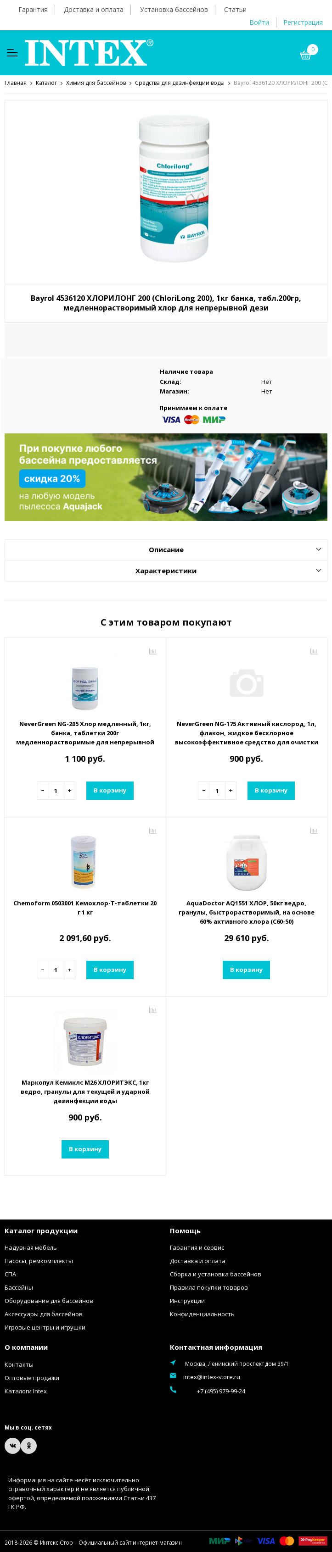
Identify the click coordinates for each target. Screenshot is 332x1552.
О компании (26, 1346)
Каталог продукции (41, 1230)
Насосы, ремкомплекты (39, 1260)
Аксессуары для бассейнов (44, 1313)
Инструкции (187, 1300)
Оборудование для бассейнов (49, 1300)
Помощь (185, 1230)
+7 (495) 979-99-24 (207, 1389)
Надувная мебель (31, 1247)
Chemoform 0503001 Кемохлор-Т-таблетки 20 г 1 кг (85, 907)
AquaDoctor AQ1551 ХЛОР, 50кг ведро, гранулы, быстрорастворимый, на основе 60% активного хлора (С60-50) (247, 911)
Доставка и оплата (94, 9)
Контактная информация (216, 1346)
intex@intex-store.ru (211, 1376)
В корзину (110, 790)
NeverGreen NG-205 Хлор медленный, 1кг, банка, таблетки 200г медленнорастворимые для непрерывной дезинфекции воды (85, 737)
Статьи (235, 9)
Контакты (19, 1364)
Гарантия (33, 9)
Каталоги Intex (26, 1390)
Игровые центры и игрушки (45, 1327)
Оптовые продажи (32, 1377)
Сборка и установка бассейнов (215, 1273)
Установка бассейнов (174, 9)
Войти (259, 22)
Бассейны (19, 1287)
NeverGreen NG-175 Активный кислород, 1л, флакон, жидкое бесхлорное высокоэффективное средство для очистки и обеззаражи (246, 737)
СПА (10, 1273)
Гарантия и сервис (197, 1247)
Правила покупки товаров (209, 1287)
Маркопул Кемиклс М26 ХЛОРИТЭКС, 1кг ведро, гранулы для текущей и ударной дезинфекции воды (85, 1091)
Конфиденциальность (202, 1313)
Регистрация (303, 22)
